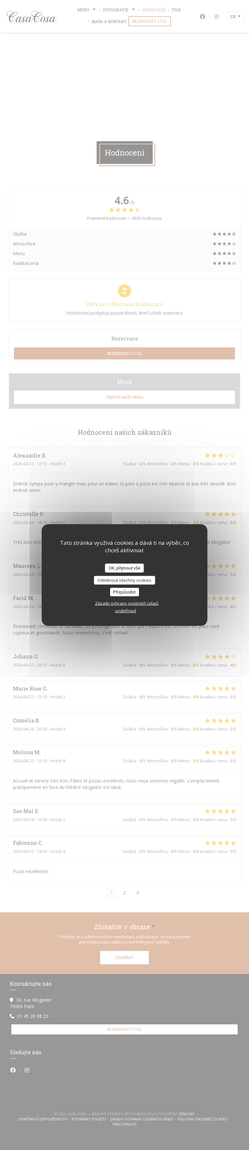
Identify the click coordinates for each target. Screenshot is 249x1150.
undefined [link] (125, 610)
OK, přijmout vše (124, 568)
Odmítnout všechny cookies (124, 580)
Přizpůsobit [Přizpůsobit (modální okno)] (124, 592)
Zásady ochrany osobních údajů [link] (127, 603)
